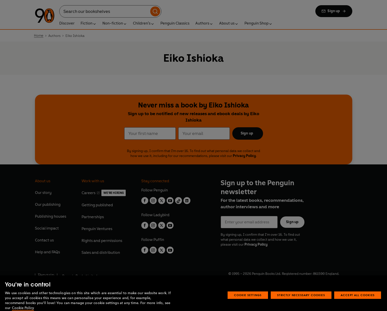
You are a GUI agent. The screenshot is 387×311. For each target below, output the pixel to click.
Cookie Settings (248, 301)
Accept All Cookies (358, 301)
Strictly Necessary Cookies (301, 301)
